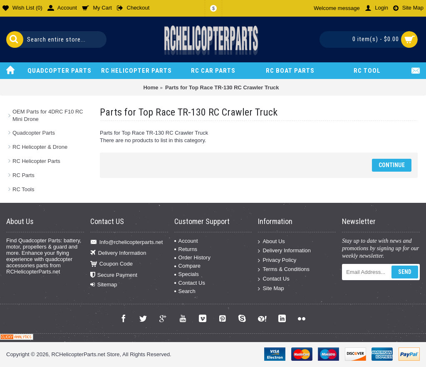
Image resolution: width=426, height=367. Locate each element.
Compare (187, 266)
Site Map (271, 288)
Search (185, 291)
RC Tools (23, 189)
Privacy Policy (277, 260)
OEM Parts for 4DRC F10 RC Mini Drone (47, 115)
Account (186, 241)
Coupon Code (111, 264)
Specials (186, 274)
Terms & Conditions (284, 269)
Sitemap (103, 284)
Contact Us (189, 283)
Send (404, 271)
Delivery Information (118, 253)
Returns (186, 249)
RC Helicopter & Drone (39, 147)
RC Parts (23, 175)
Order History (192, 257)
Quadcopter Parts (33, 133)
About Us (271, 241)
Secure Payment (113, 274)
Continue (392, 165)
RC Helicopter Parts (36, 161)
